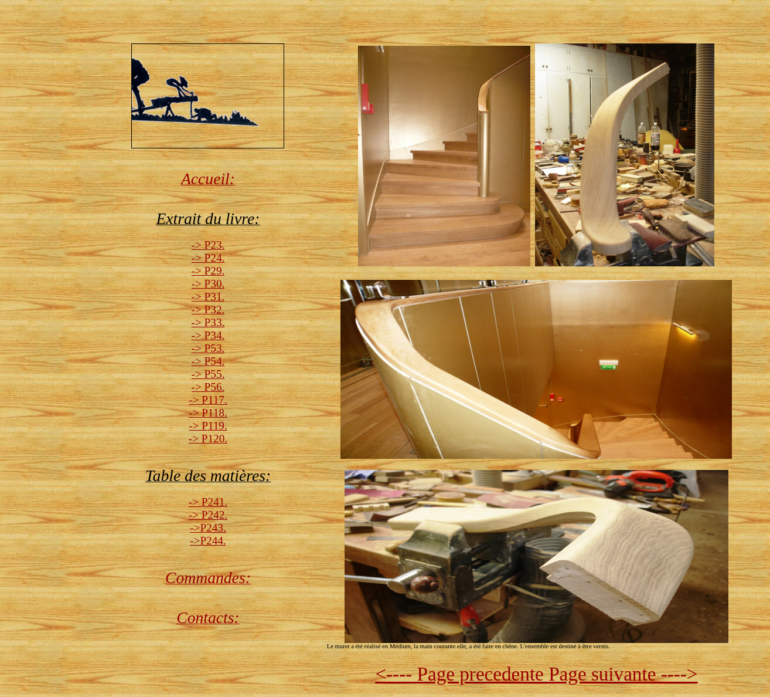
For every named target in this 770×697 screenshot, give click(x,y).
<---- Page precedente (461, 674)
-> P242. (208, 515)
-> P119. (208, 425)
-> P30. (208, 284)
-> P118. (208, 413)
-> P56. (208, 387)
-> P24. (208, 258)
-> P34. (208, 335)
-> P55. (208, 374)
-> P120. (208, 438)
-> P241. (208, 502)
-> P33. (208, 322)
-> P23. (208, 245)
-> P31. (208, 296)
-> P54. (208, 361)
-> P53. (208, 348)
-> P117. (208, 400)
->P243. (208, 528)
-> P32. (208, 309)
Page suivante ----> (622, 674)
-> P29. (208, 271)
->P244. (208, 540)
